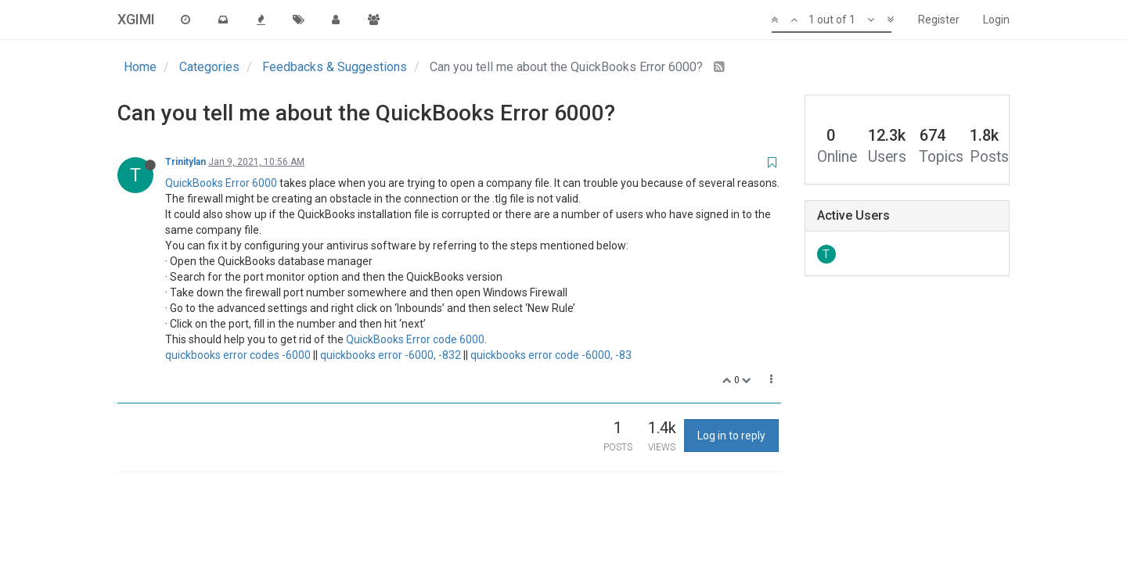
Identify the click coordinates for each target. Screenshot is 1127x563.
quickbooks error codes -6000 (238, 355)
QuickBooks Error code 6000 (415, 339)
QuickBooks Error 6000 (221, 183)
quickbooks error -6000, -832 (390, 355)
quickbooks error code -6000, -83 (551, 355)
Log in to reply (731, 435)
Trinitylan (185, 161)
